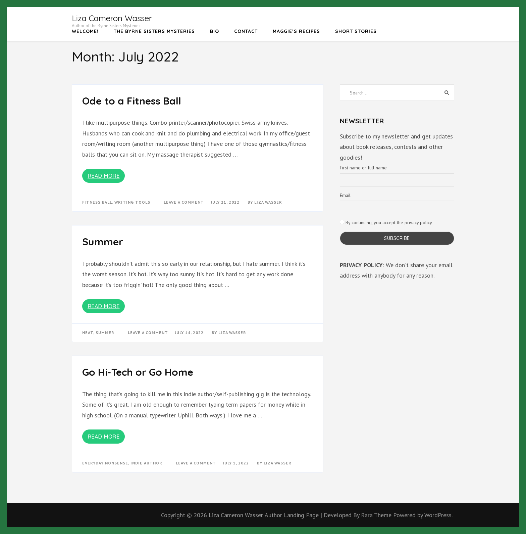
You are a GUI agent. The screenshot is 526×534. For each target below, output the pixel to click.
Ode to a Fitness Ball (131, 100)
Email (345, 195)
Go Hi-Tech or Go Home (137, 372)
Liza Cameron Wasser (112, 18)
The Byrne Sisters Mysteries (154, 31)
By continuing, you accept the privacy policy (386, 222)
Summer (102, 241)
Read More (104, 175)
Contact (246, 31)
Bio (214, 31)
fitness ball (97, 202)
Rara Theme (377, 515)
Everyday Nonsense (105, 462)
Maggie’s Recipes (296, 31)
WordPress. (438, 515)
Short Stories (356, 31)
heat (87, 332)
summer (105, 332)
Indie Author (146, 462)
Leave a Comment (184, 202)
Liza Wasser (268, 202)
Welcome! (85, 31)
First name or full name (363, 168)
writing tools (132, 202)
